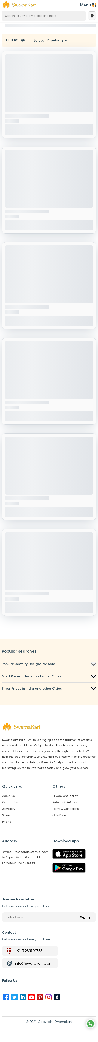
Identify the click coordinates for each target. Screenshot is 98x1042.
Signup (86, 917)
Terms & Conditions (65, 808)
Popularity (55, 40)
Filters (15, 41)
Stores (6, 815)
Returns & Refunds (64, 802)
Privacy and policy (65, 795)
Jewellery (8, 808)
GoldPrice (59, 815)
